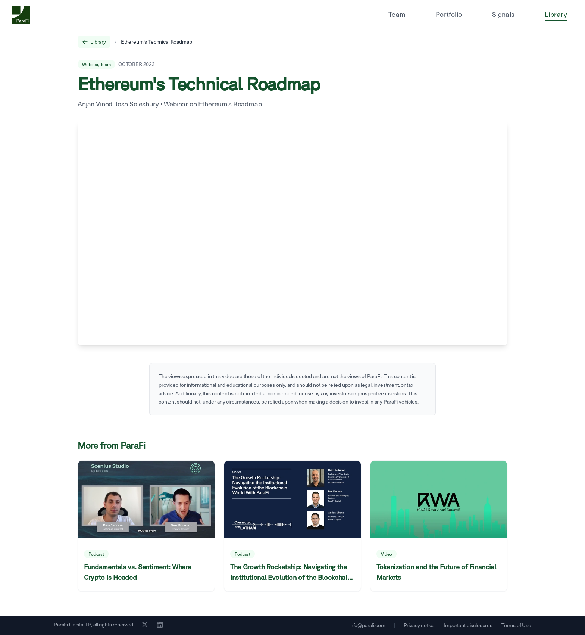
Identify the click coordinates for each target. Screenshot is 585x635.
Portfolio (449, 14)
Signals (503, 14)
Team (397, 14)
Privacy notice (419, 625)
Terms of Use (516, 625)
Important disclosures (468, 625)
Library (556, 14)
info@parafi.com (367, 625)
